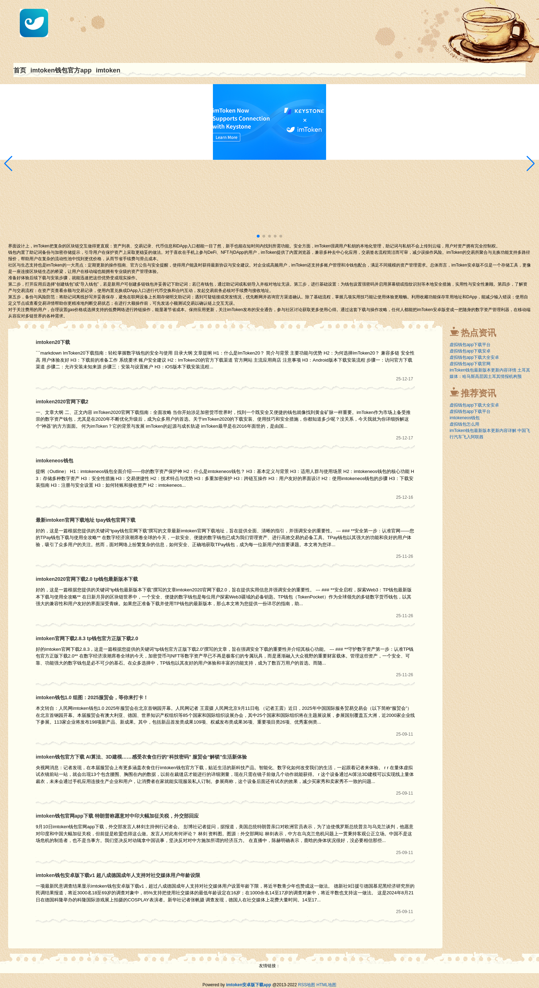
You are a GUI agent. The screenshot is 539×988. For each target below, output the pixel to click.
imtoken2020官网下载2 (62, 401)
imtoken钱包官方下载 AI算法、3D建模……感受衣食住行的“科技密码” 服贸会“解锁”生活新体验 (141, 757)
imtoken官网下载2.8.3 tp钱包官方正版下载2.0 (87, 638)
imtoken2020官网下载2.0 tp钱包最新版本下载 (87, 579)
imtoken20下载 (53, 342)
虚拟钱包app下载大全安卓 (474, 357)
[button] (530, 163)
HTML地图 (327, 984)
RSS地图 (306, 984)
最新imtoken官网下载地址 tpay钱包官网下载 (85, 520)
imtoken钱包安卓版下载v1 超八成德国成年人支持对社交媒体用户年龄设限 (118, 875)
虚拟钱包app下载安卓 (470, 351)
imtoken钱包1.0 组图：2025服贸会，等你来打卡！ (92, 697)
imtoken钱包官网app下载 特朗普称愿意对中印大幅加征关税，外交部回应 (117, 816)
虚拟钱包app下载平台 (470, 344)
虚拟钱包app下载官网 (470, 363)
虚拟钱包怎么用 (464, 424)
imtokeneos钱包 (54, 460)
